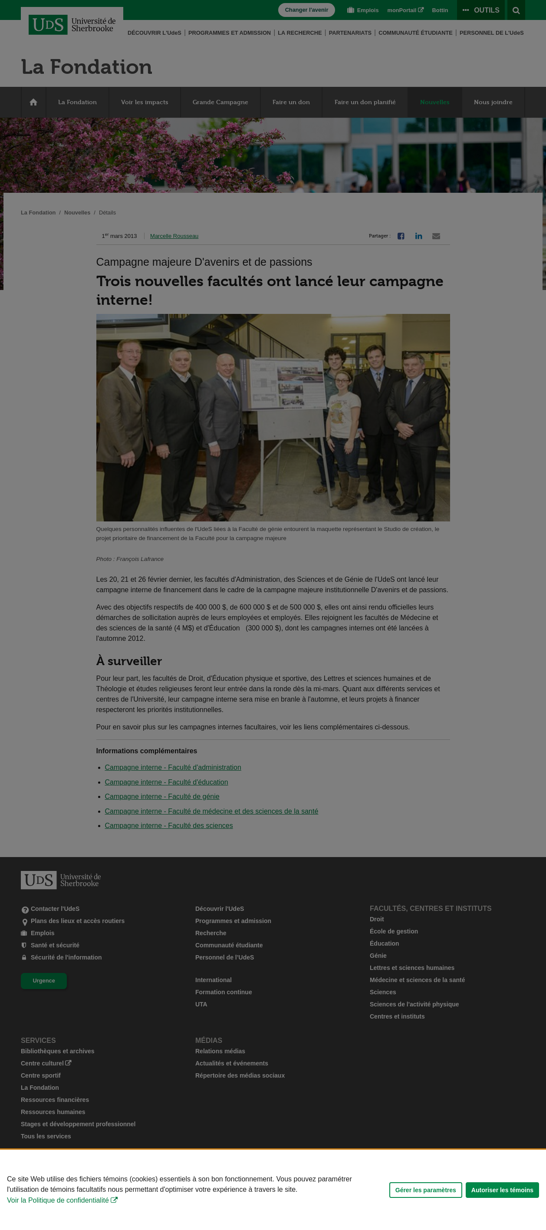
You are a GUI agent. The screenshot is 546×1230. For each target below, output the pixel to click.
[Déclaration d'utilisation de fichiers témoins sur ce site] (273, 1190)
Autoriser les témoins (502, 1190)
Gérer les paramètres (425, 1190)
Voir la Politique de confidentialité (58, 1200)
